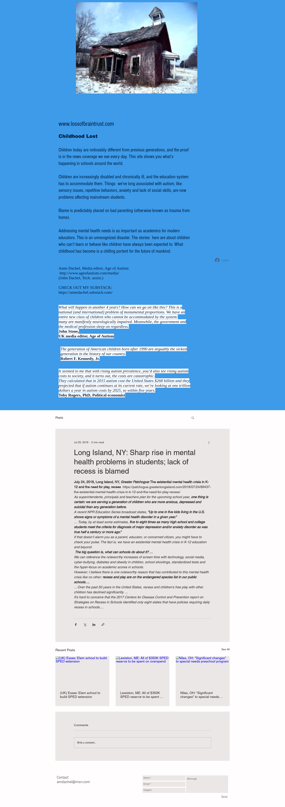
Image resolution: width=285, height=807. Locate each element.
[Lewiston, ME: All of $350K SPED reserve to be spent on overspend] (142, 671)
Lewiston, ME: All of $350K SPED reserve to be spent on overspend (142, 695)
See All (225, 649)
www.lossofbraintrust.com (86, 123)
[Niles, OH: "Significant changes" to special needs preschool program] (202, 671)
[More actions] (209, 442)
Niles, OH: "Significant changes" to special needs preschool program (199, 695)
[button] (193, 417)
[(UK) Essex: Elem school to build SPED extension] (82, 671)
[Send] (224, 797)
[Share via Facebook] (75, 624)
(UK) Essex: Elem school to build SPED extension (80, 695)
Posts (59, 417)
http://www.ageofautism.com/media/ (89, 273)
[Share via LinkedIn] (94, 624)
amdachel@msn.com (73, 782)
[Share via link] (103, 624)
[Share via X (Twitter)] (85, 624)
